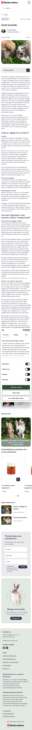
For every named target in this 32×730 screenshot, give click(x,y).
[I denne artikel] (16, 70)
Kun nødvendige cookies (16, 398)
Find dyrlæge (7, 665)
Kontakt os (6, 669)
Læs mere (9, 571)
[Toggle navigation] (29, 3)
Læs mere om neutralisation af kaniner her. (14, 278)
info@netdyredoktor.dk (10, 641)
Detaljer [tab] (16, 335)
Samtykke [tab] (6, 335)
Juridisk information (9, 716)
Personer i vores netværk (10, 662)
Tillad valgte (16, 393)
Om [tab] (26, 335)
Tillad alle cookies (15, 387)
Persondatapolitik (8, 713)
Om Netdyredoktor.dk (9, 656)
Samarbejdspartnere (9, 659)
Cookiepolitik (7, 711)
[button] (14, 495)
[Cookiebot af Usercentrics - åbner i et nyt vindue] (23, 330)
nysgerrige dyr (16, 192)
